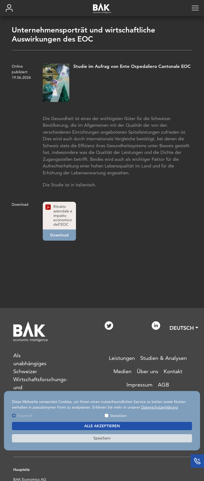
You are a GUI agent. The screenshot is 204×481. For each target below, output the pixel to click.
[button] (183, 328)
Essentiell (25, 415)
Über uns (147, 371)
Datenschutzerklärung (159, 407)
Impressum (139, 384)
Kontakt (173, 371)
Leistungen (122, 358)
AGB (163, 384)
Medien (122, 371)
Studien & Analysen (163, 358)
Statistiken (118, 415)
